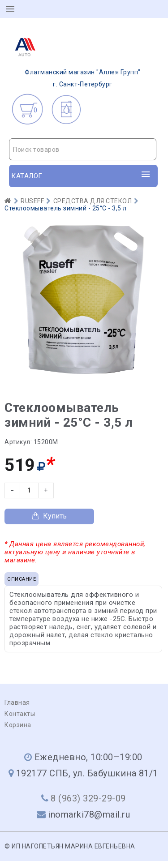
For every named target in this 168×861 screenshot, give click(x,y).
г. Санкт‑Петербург (75, 59)
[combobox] (82, 149)
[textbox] (82, 149)
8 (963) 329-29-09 (88, 798)
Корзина (17, 724)
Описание (21, 579)
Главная (17, 702)
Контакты (19, 713)
